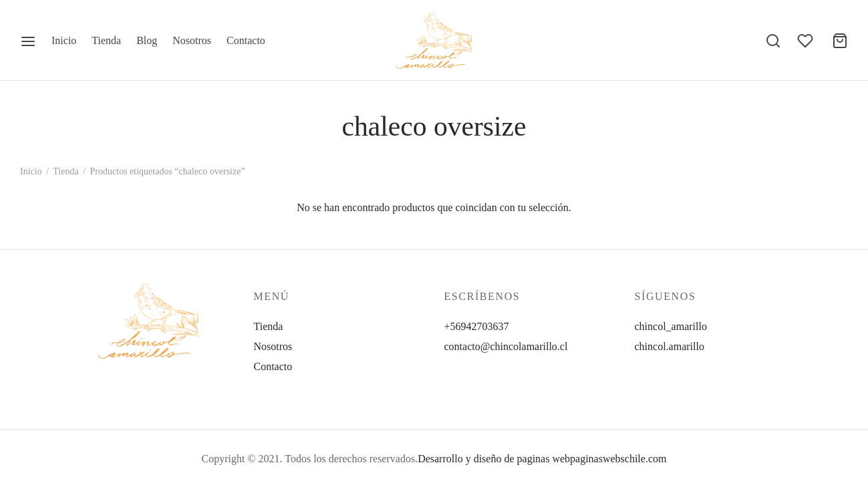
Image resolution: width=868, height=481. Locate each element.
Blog (146, 40)
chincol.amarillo (669, 346)
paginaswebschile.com (618, 458)
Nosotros (191, 40)
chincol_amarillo (671, 326)
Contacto (246, 40)
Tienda (106, 40)
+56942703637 (476, 326)
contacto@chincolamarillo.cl (506, 346)
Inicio (63, 40)
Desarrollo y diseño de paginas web (494, 458)
